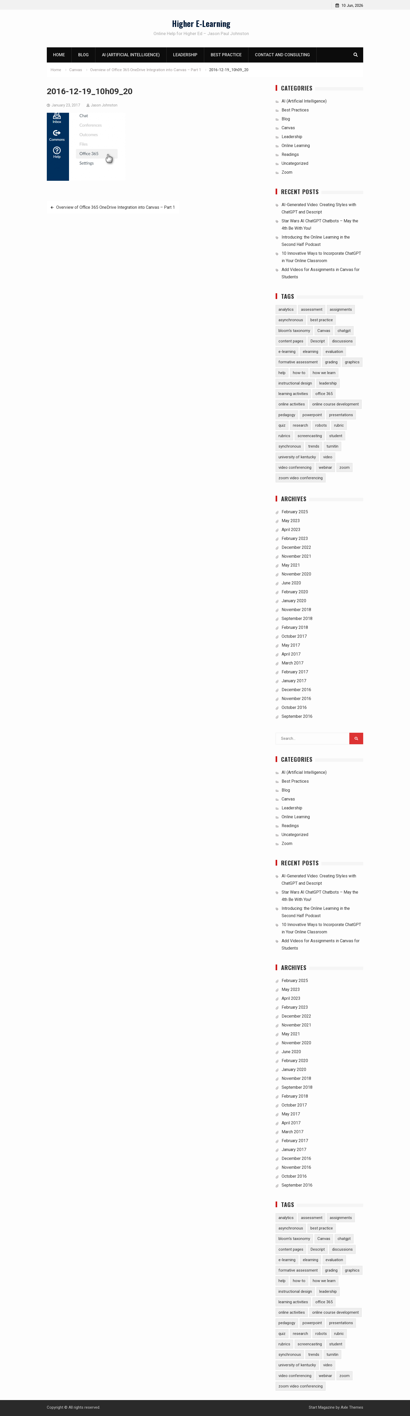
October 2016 (294, 707)
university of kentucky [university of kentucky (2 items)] (297, 457)
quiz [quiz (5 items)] (282, 425)
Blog (83, 54)
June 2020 (291, 582)
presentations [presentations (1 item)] (341, 415)
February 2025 (295, 511)
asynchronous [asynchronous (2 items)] (290, 320)
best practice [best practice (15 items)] (321, 320)
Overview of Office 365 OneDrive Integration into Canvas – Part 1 (115, 207)
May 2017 (291, 645)
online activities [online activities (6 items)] (291, 404)
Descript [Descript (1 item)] (318, 341)
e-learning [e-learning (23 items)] (286, 351)
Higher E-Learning (201, 23)
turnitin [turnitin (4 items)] (332, 446)
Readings (290, 154)
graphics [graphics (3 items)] (352, 362)
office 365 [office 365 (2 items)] (324, 393)
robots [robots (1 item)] (321, 425)
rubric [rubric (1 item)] (339, 425)
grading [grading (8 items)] (331, 362)
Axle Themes (352, 1407)
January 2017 (294, 680)
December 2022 (296, 547)
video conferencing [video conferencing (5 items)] (294, 467)
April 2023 (291, 529)
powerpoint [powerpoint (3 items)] (312, 415)
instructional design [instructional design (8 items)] (295, 383)
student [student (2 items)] (335, 435)
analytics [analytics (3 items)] (286, 309)
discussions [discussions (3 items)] (342, 341)
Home (59, 54)
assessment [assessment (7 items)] (311, 309)
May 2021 (291, 565)
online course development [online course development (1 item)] (335, 404)
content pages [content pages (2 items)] (290, 341)
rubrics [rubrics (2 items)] (284, 435)
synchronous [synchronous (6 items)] (289, 446)
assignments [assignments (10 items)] (341, 309)
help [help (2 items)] (282, 372)
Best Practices (295, 110)
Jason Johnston (104, 105)
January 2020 (294, 600)
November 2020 (296, 574)
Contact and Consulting (282, 54)
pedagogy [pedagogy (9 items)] (286, 415)
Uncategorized (295, 163)
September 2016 (297, 716)
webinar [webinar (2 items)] (325, 467)
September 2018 (297, 618)
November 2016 (296, 698)
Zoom (287, 172)
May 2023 (291, 520)
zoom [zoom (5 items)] (344, 467)
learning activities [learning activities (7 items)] (293, 393)
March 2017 (292, 663)
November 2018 (296, 609)
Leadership (185, 54)
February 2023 (295, 538)
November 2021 (296, 556)
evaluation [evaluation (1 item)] (334, 351)
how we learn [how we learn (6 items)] (324, 372)
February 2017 (295, 671)
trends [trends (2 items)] (313, 446)
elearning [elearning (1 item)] (310, 351)
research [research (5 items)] (300, 425)
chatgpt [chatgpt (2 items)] (344, 330)
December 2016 (296, 689)
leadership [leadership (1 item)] (328, 383)
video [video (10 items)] (327, 457)
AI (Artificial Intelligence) (131, 54)
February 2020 (295, 591)
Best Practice (226, 54)
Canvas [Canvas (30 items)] (323, 330)
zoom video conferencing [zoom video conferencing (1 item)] (300, 478)
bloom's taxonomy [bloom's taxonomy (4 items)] (294, 330)
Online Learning (296, 145)
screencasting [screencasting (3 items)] (310, 435)
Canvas (288, 127)
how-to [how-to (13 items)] (299, 372)
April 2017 (291, 654)
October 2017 (294, 636)
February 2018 (295, 627)
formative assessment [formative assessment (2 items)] (298, 362)
